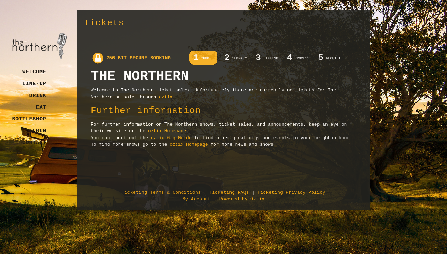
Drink (37, 96)
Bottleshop (29, 119)
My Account (197, 199)
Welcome (34, 72)
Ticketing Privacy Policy (291, 192)
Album (37, 131)
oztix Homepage (167, 131)
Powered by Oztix (242, 199)
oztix (166, 97)
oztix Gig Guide (171, 138)
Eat (41, 108)
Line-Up (34, 84)
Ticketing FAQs (229, 192)
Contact (34, 143)
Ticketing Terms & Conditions (161, 192)
